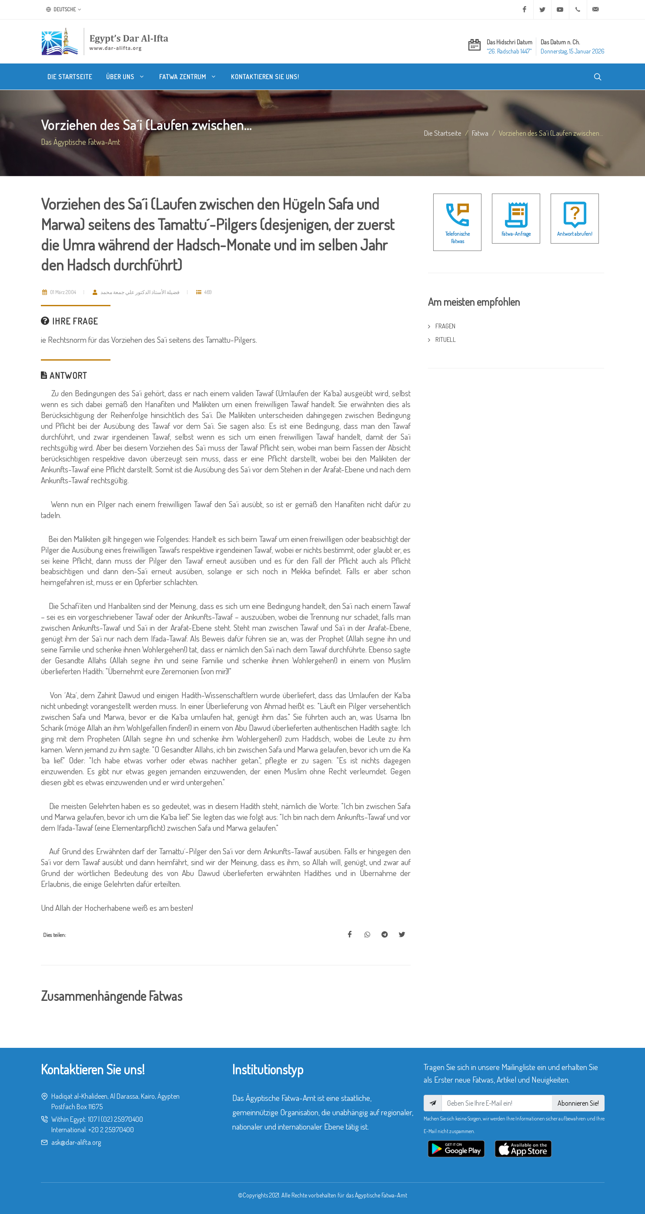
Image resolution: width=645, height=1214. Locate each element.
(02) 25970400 (122, 1119)
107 (92, 1119)
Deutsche (63, 9)
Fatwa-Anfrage (516, 234)
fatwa (480, 132)
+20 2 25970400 (111, 1129)
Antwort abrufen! (574, 234)
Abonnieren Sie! (578, 1103)
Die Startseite (442, 132)
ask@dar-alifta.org (76, 1142)
